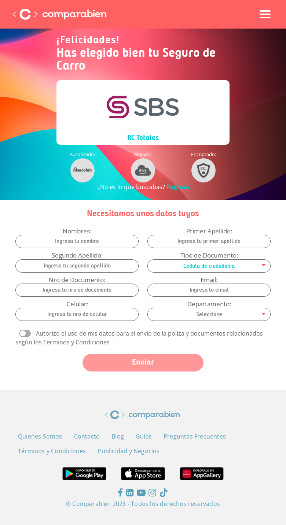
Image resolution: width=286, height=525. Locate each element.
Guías (144, 436)
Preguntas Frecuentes (195, 436)
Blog (117, 436)
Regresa (177, 187)
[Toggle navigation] (265, 14)
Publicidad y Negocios (129, 451)
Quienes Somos (40, 436)
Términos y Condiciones (52, 451)
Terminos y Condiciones (76, 342)
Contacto (87, 436)
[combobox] (209, 266)
